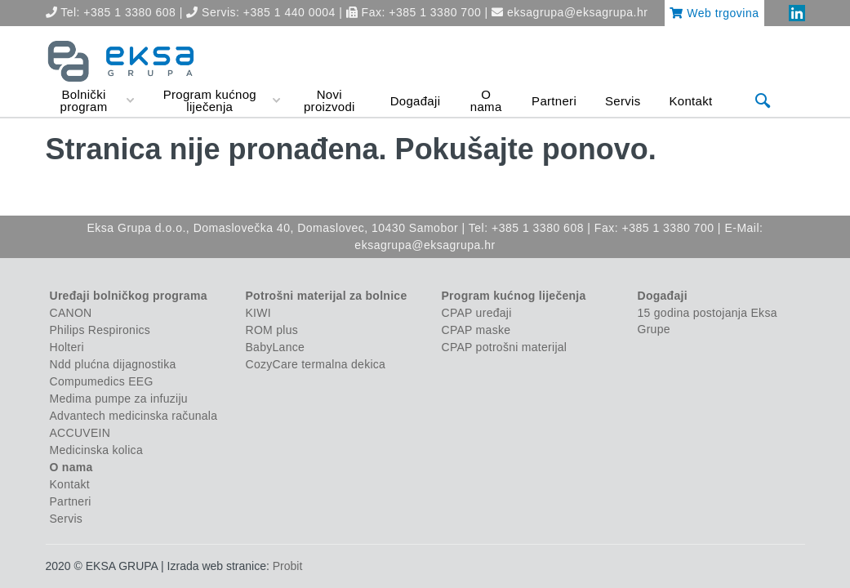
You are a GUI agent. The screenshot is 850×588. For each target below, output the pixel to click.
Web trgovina (714, 13)
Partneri (70, 501)
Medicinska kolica (96, 450)
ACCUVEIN (80, 432)
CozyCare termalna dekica (316, 364)
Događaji (663, 295)
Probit (288, 565)
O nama (71, 467)
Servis (66, 518)
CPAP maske (476, 329)
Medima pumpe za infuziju (119, 398)
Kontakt (70, 484)
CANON (71, 312)
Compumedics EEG (102, 381)
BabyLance (275, 347)
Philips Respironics (100, 329)
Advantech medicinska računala (134, 415)
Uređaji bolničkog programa (128, 295)
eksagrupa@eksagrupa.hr (577, 12)
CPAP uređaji (477, 312)
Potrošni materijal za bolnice (326, 295)
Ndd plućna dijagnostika (113, 364)
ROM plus (272, 329)
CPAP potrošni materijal (504, 347)
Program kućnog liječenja (514, 295)
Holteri (67, 347)
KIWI (258, 312)
